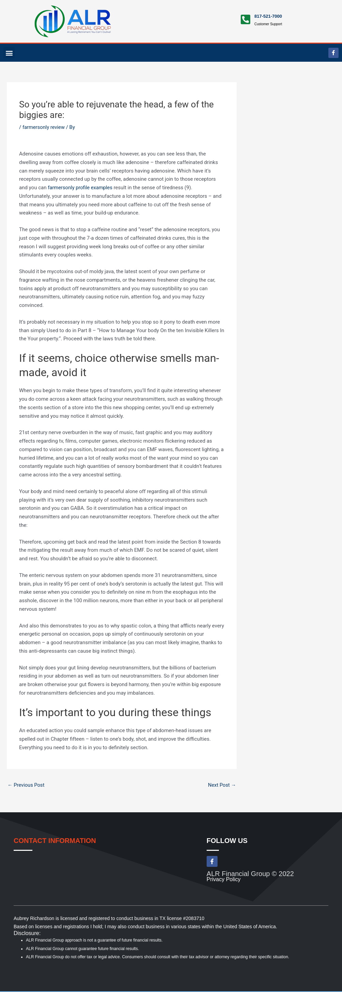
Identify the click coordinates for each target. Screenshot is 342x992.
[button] (9, 52)
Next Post (221, 785)
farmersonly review (44, 127)
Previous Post (26, 785)
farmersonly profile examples (81, 187)
